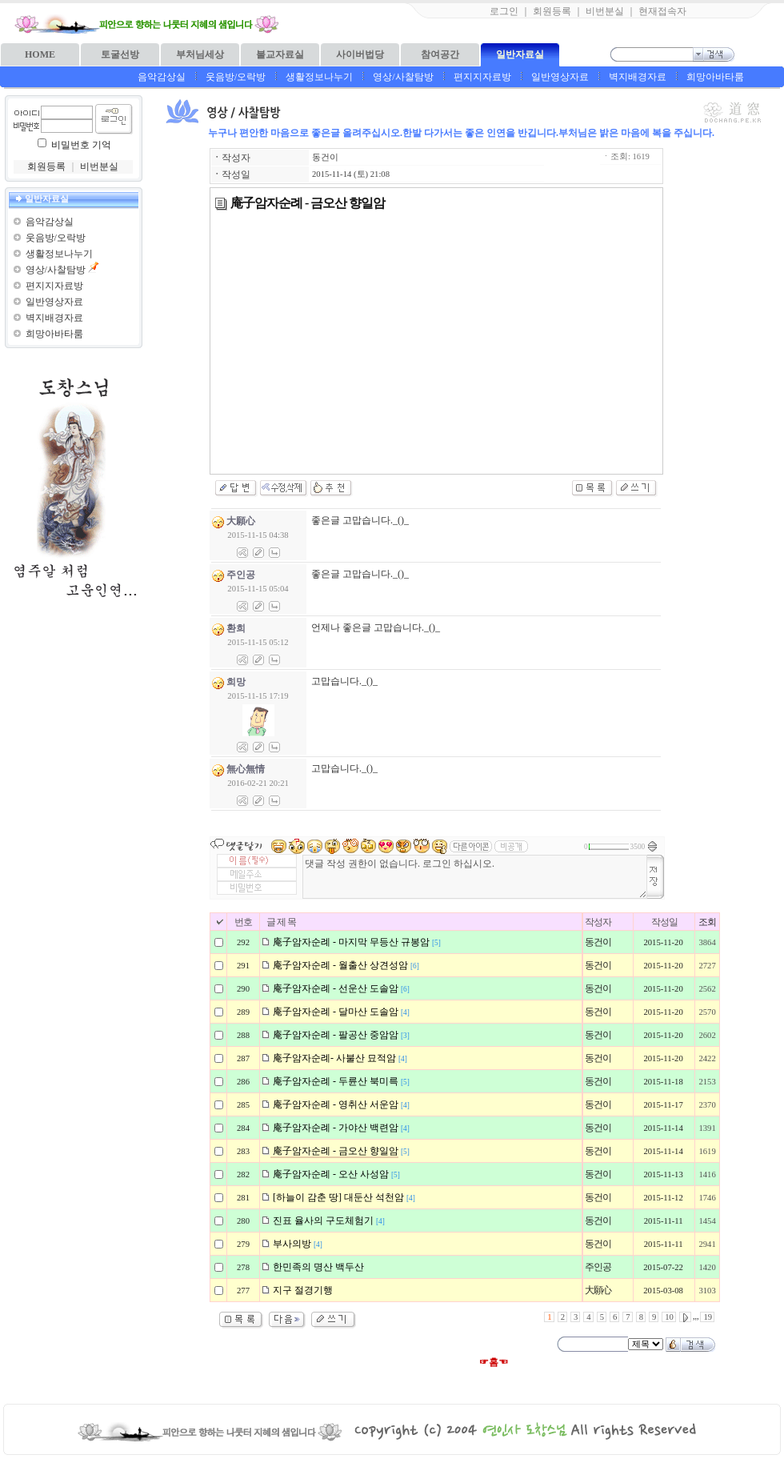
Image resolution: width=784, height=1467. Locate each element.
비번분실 (605, 11)
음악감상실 (162, 76)
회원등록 (552, 11)
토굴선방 (120, 54)
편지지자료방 (482, 76)
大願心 (598, 1290)
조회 (707, 922)
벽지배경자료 (637, 76)
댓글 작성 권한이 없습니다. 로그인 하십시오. (474, 877)
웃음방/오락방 (236, 76)
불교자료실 (280, 54)
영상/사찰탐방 (403, 76)
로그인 (504, 11)
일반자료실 (520, 54)
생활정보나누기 (319, 76)
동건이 (325, 157)
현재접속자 (662, 11)
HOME (40, 54)
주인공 (598, 1267)
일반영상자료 (560, 76)
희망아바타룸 (715, 76)
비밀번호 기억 (81, 144)
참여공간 (440, 54)
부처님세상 (200, 54)
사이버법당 (360, 54)
